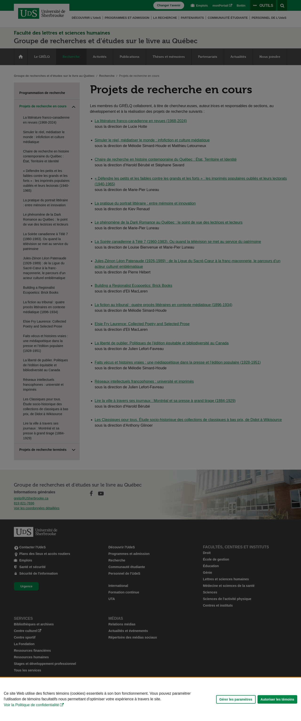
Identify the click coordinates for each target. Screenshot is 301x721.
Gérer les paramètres (235, 699)
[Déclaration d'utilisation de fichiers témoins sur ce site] (150, 699)
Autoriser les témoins (277, 699)
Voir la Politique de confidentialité (31, 705)
